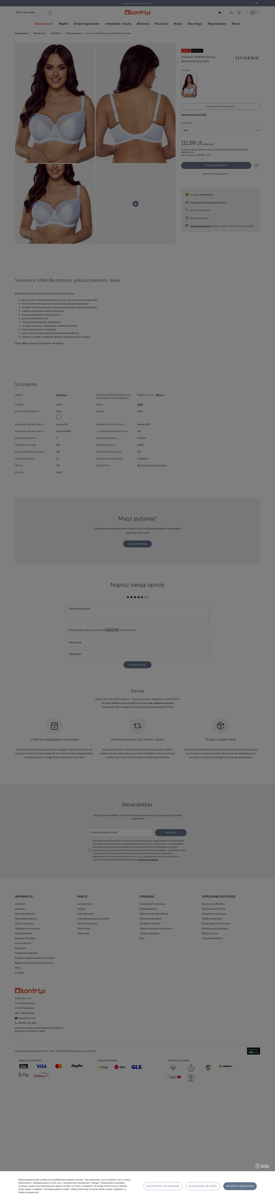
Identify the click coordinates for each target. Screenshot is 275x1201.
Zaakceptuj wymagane (162, 1186)
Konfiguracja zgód (203, 1186)
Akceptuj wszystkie (240, 1186)
